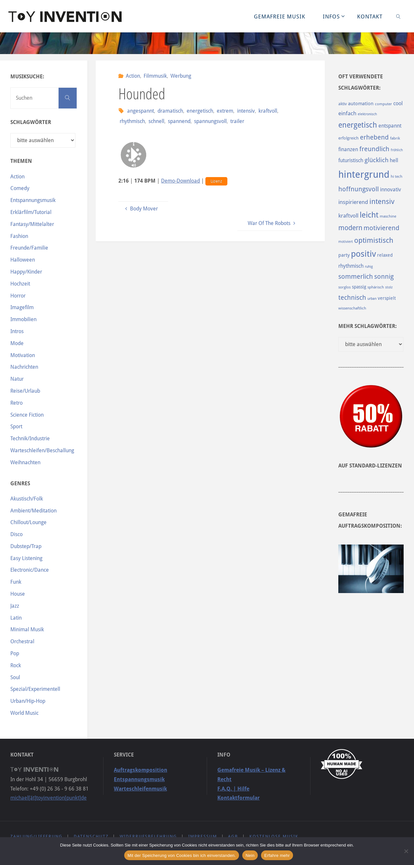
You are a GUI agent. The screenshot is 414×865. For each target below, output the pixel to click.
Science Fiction (27, 415)
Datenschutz (91, 836)
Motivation (22, 355)
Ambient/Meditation (33, 511)
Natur (17, 379)
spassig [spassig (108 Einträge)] (359, 286)
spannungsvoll (210, 121)
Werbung (180, 76)
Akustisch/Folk (26, 499)
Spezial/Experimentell (35, 689)
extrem (225, 111)
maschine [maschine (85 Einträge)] (388, 216)
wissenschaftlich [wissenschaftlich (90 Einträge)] (352, 308)
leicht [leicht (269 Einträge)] (369, 214)
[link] (398, 16)
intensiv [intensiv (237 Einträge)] (382, 201)
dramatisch (170, 111)
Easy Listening (26, 558)
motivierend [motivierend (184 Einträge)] (381, 228)
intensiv (246, 111)
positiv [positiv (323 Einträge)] (363, 254)
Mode (17, 343)
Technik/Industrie (30, 438)
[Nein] (406, 851)
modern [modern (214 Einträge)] (350, 228)
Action (133, 76)
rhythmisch (132, 121)
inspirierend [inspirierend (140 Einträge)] (353, 202)
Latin (16, 618)
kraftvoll (267, 111)
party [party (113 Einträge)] (344, 255)
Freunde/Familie (29, 248)
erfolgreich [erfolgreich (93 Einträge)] (348, 138)
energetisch (200, 111)
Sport (16, 426)
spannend (179, 121)
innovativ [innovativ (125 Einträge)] (390, 189)
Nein (250, 855)
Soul (15, 677)
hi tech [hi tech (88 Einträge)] (396, 176)
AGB (233, 836)
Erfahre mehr (277, 855)
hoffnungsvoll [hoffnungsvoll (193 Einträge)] (358, 189)
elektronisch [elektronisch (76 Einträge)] (367, 114)
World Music (24, 713)
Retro (16, 403)
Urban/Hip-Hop (27, 701)
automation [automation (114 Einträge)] (361, 104)
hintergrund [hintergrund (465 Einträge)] (363, 174)
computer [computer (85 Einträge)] (383, 104)
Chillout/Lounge (28, 522)
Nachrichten (24, 367)
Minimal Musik (27, 629)
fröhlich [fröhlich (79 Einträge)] (397, 150)
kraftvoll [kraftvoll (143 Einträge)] (348, 215)
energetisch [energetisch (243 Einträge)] (357, 125)
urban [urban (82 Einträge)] (371, 298)
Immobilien (23, 319)
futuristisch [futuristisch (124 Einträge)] (350, 160)
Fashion (19, 236)
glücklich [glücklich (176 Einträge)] (376, 160)
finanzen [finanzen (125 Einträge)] (348, 149)
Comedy (19, 188)
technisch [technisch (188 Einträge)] (352, 297)
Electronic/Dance (29, 570)
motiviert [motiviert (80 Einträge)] (345, 242)
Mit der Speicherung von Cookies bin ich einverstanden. (181, 855)
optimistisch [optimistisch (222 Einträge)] (373, 240)
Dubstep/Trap (25, 546)
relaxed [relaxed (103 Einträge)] (385, 255)
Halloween (22, 260)
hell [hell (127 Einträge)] (394, 160)
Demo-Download (180, 181)
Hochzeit (20, 284)
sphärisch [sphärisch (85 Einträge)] (375, 287)
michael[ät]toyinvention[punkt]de (48, 798)
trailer (237, 121)
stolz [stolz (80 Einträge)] (389, 287)
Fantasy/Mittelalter (32, 224)
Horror (18, 296)
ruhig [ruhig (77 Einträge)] (369, 266)
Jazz (14, 606)
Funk (15, 582)
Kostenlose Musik (274, 836)
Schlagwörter (30, 122)
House (17, 594)
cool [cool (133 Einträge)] (398, 103)
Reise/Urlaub (25, 391)
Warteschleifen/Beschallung (42, 450)
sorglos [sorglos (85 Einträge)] (344, 287)
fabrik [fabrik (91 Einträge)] (395, 138)
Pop (14, 653)
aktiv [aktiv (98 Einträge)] (342, 103)
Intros (17, 331)
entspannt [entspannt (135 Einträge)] (389, 126)
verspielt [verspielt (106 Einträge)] (387, 298)
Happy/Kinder (26, 272)
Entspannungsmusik (33, 200)
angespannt (140, 111)
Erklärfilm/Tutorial (30, 212)
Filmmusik (155, 76)
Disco (16, 534)
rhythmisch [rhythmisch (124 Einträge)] (351, 266)
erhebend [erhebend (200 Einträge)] (374, 137)
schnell (156, 121)
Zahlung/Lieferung (36, 836)
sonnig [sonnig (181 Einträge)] (384, 276)
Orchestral (22, 641)
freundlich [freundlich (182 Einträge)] (374, 149)
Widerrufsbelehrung (148, 836)
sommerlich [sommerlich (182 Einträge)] (355, 276)
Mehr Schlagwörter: (367, 326)
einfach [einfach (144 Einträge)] (347, 113)
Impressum (202, 836)
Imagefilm (22, 307)
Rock (15, 665)
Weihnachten (25, 462)
